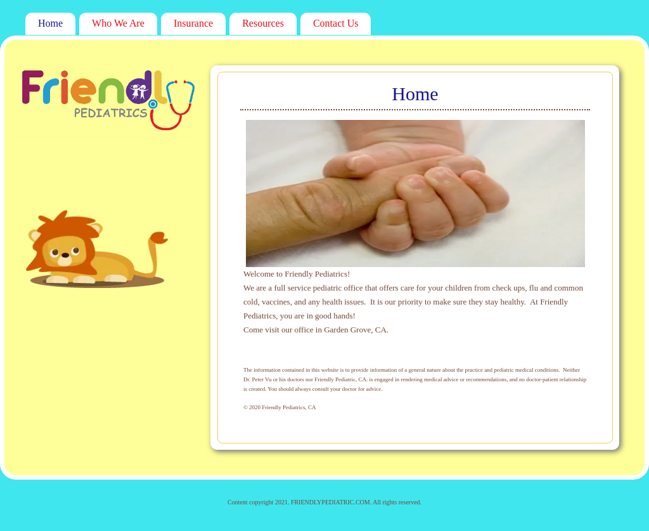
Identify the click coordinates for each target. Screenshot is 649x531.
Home (50, 23)
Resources (263, 23)
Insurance (193, 23)
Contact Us (336, 23)
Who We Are (118, 23)
